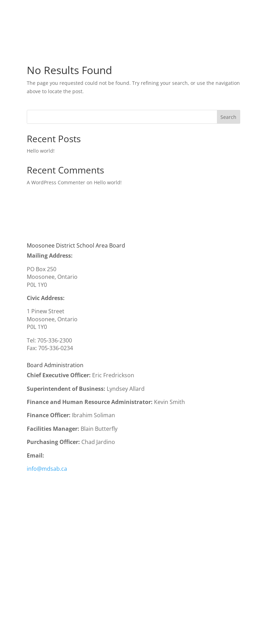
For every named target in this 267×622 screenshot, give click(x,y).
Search (228, 117)
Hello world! (41, 150)
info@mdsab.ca (47, 468)
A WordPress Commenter (56, 182)
